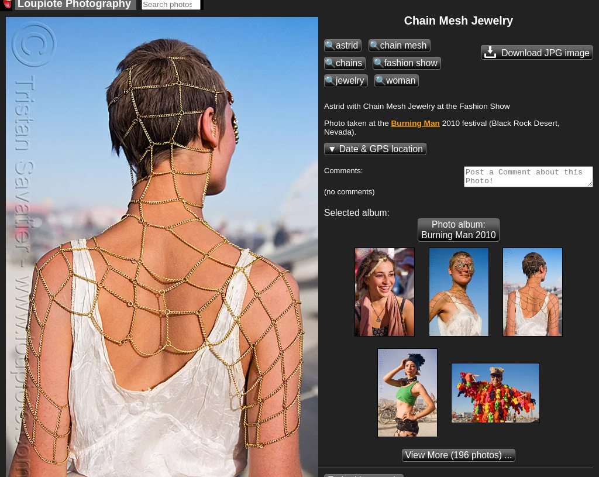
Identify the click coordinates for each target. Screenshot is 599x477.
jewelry (350, 84)
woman (400, 84)
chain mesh (403, 49)
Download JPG (537, 55)
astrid (347, 49)
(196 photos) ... (458, 462)
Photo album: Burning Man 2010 (458, 237)
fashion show (411, 66)
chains (349, 66)
